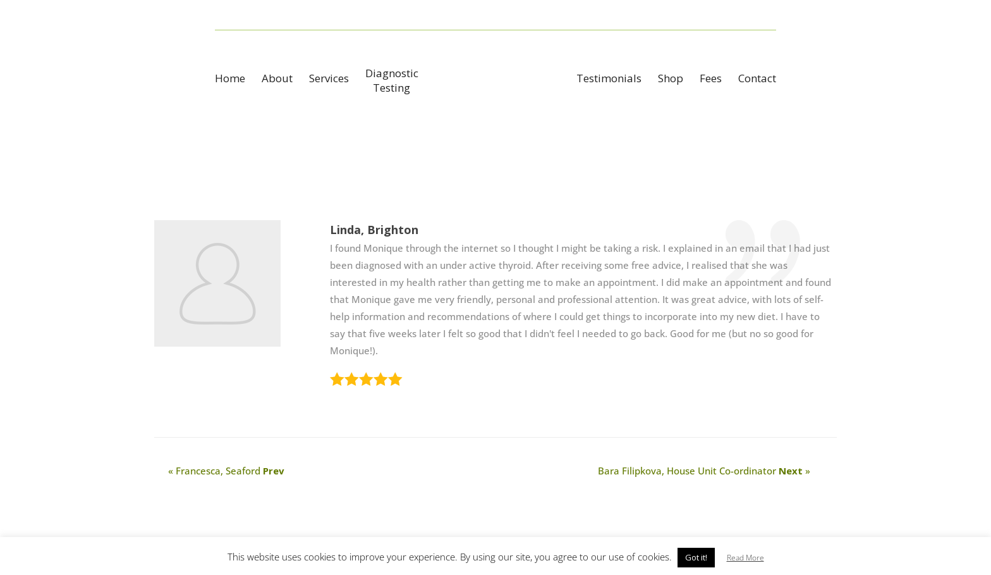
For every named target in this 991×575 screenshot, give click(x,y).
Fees (711, 79)
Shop (670, 79)
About (277, 79)
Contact (757, 79)
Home (230, 79)
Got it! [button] (696, 557)
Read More (745, 557)
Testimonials (608, 79)
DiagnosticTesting (391, 80)
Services (329, 79)
